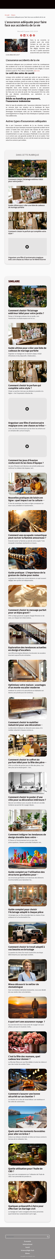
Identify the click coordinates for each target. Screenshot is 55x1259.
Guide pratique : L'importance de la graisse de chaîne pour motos (26, 574)
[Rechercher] (27, 1236)
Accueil (7, 15)
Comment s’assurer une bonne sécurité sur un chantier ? (24, 1095)
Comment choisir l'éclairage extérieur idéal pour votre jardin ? (25, 180)
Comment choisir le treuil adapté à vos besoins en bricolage (26, 948)
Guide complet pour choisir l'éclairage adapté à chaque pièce (25, 910)
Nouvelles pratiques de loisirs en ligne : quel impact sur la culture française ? (25, 500)
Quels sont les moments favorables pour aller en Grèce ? (26, 1132)
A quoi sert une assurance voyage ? (26, 1021)
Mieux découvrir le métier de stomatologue (23, 985)
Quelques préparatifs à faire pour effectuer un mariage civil (25, 1207)
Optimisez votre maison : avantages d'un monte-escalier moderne (27, 686)
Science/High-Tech (27, 1250)
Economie (27, 1241)
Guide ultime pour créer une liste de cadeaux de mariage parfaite (26, 206)
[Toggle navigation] (4, 4)
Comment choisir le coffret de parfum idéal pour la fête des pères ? (26, 762)
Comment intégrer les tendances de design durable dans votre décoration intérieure (27, 837)
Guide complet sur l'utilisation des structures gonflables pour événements (26, 874)
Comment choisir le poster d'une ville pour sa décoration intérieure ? (27, 798)
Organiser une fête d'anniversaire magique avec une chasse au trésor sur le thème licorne (27, 258)
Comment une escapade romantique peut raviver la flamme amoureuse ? (27, 536)
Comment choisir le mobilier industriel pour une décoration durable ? (24, 725)
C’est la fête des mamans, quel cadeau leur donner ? (24, 1057)
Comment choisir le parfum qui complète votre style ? (27, 232)
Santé (27, 1247)
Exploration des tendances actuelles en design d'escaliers (27, 649)
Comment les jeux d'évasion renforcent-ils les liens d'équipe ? (26, 461)
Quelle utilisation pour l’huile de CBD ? (25, 1170)
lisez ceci (37, 71)
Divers (13, 15)
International (27, 1244)
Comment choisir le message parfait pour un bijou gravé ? (27, 611)
